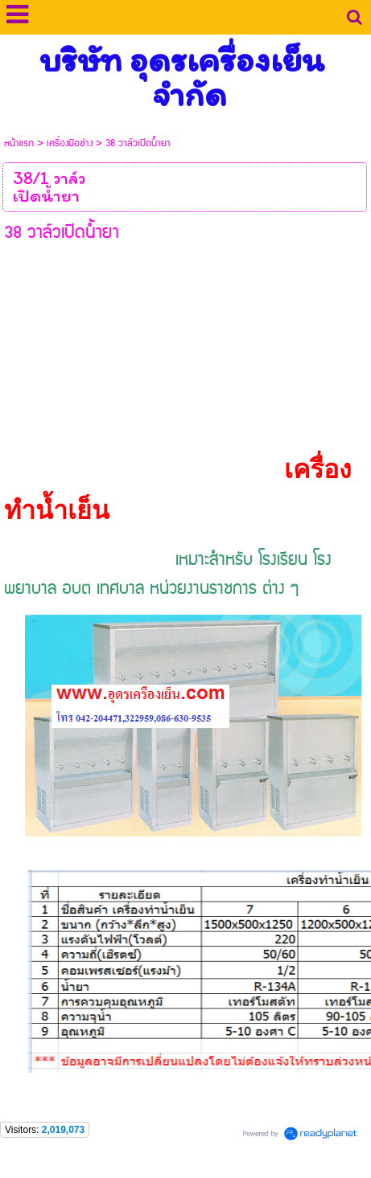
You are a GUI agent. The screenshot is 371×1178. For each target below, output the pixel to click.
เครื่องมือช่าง (70, 143)
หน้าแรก (19, 143)
